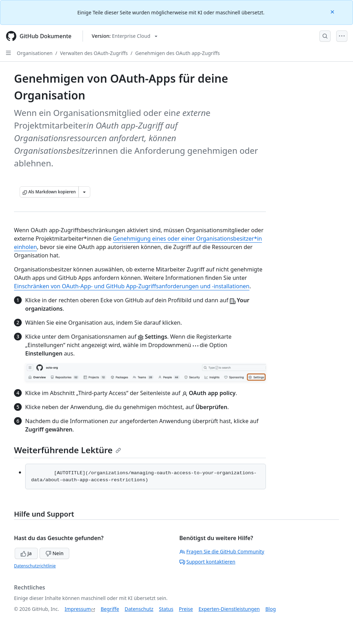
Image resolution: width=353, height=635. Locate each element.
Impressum (78, 609)
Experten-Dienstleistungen (229, 609)
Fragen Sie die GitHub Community (221, 551)
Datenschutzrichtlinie (35, 566)
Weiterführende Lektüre (67, 450)
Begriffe (110, 609)
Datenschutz (139, 609)
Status (166, 609)
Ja (26, 553)
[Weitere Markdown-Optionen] (84, 192)
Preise (186, 609)
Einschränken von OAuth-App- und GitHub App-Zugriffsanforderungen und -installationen (131, 286)
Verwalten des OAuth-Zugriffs (94, 53)
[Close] (333, 11)
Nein (54, 553)
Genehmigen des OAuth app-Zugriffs (177, 53)
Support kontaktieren (207, 561)
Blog (271, 609)
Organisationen (34, 53)
